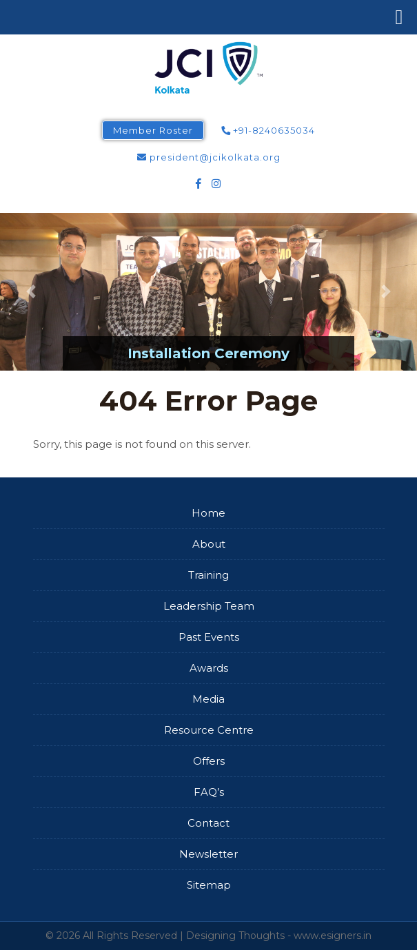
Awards (209, 667)
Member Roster (153, 130)
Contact (208, 822)
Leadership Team (208, 605)
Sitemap (209, 884)
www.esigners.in (333, 935)
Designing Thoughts (235, 935)
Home (208, 512)
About (208, 543)
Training (208, 574)
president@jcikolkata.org (209, 157)
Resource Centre (209, 729)
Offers (209, 760)
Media (208, 698)
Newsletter (208, 853)
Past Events (209, 636)
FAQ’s (209, 791)
